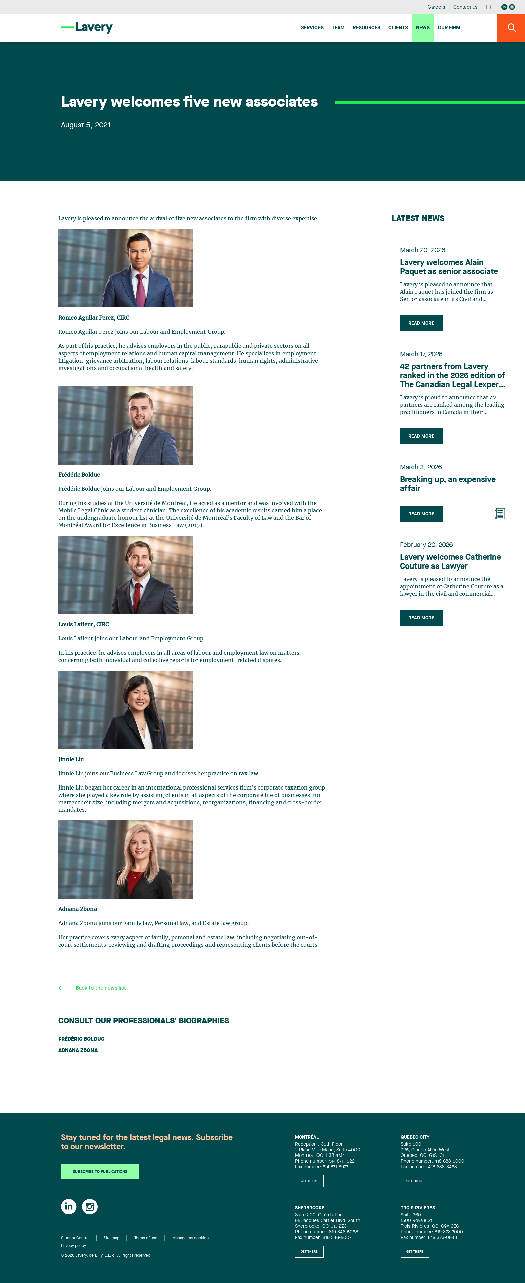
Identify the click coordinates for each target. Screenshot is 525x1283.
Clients (398, 28)
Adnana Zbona (78, 1050)
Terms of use (145, 1238)
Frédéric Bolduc (81, 1039)
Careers (437, 7)
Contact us (465, 7)
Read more (421, 323)
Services (312, 28)
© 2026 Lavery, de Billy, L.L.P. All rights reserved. (106, 1256)
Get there (309, 1181)
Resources (366, 28)
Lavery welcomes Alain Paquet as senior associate (449, 267)
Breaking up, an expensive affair (448, 484)
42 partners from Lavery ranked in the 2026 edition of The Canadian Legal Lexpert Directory (452, 376)
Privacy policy (73, 1246)
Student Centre (75, 1238)
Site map (111, 1238)
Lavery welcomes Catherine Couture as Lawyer (450, 562)
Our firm (449, 28)
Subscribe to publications (100, 1172)
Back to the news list (92, 988)
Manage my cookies (190, 1238)
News (423, 28)
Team (338, 28)
